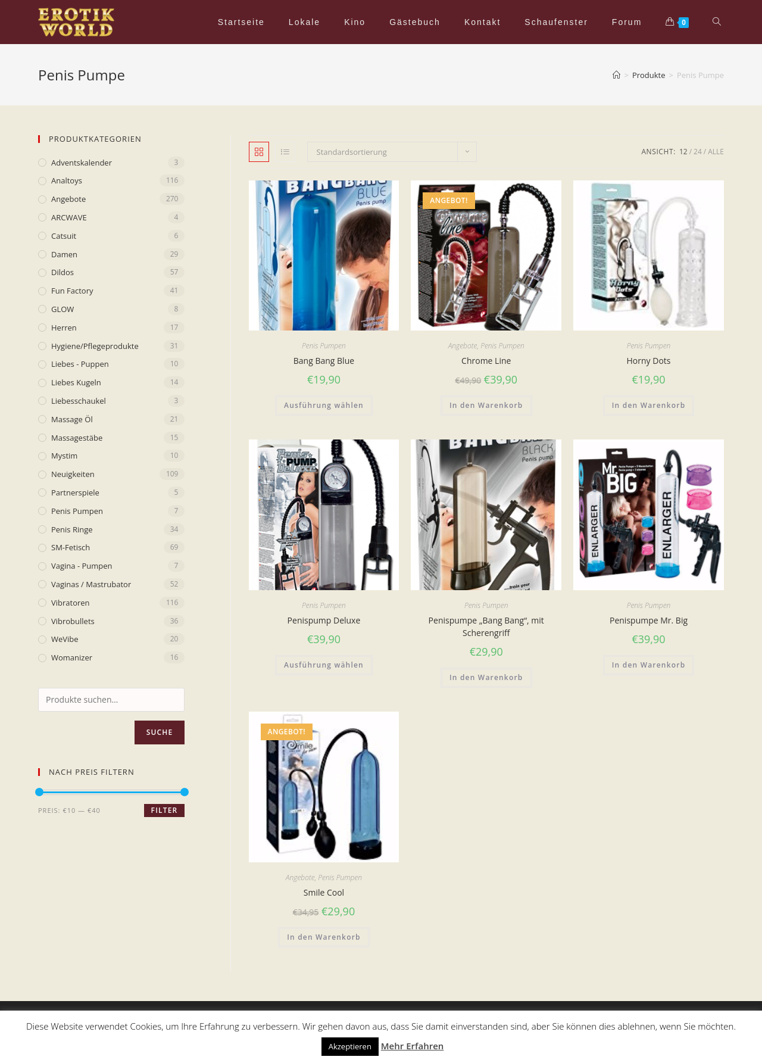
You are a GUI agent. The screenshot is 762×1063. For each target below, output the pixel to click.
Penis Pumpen (324, 346)
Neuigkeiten (73, 474)
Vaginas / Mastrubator (91, 584)
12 (683, 151)
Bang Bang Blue (323, 360)
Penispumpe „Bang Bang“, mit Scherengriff (486, 626)
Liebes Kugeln (76, 382)
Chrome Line (486, 360)
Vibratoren (70, 602)
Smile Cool (324, 892)
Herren (64, 327)
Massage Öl (72, 419)
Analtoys (66, 180)
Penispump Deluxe (324, 620)
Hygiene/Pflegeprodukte (95, 346)
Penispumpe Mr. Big (649, 620)
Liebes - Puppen (80, 364)
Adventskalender (81, 162)
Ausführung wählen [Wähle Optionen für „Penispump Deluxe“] (324, 665)
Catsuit (63, 235)
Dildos (62, 272)
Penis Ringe (72, 529)
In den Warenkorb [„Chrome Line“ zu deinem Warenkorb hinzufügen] (486, 405)
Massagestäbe (76, 437)
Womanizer (71, 657)
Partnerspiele (75, 492)
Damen (64, 254)
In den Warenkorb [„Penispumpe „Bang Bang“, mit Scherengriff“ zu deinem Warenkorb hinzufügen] (486, 677)
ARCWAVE (69, 217)
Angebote (462, 346)
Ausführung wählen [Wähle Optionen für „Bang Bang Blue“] (324, 405)
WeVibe (65, 639)
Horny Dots (649, 360)
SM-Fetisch (70, 547)
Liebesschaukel (78, 400)
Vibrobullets (73, 621)
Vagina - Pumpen (82, 565)
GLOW (62, 309)
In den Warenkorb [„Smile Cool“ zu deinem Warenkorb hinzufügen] (324, 937)
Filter (164, 810)
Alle (716, 151)
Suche (159, 732)
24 (698, 151)
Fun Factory (72, 290)
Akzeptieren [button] (350, 1046)
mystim (64, 455)
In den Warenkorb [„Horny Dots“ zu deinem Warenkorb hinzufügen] (649, 405)
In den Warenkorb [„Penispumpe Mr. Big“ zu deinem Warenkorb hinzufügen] (649, 665)
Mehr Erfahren (412, 1046)
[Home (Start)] (616, 75)
